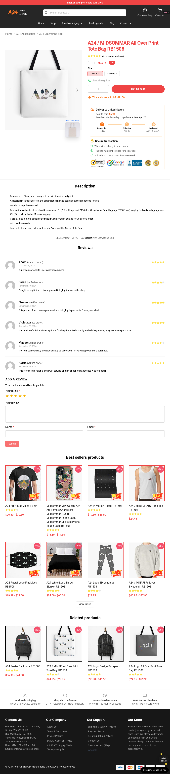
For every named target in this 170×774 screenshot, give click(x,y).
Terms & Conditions (57, 731)
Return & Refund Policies (100, 736)
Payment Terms (96, 731)
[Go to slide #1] (35, 147)
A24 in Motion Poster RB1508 (105, 505)
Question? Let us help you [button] (154, 770)
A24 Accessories (25, 33)
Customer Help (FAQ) (99, 745)
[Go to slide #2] (52, 147)
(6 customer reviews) (113, 56)
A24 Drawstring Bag (51, 33)
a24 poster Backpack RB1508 (22, 666)
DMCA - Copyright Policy (59, 740)
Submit (12, 443)
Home (8, 33)
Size (90, 68)
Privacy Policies (55, 736)
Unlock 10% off (164, 759)
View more (85, 604)
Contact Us (93, 740)
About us (51, 726)
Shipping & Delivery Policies (102, 726)
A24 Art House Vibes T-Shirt (21, 505)
